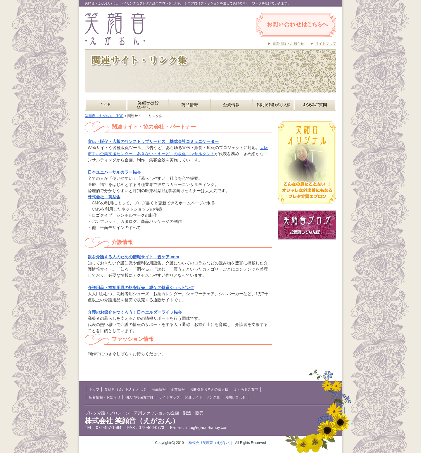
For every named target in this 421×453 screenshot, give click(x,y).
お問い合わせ (235, 397)
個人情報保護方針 (139, 397)
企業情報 (231, 105)
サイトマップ (325, 44)
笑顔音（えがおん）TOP (104, 116)
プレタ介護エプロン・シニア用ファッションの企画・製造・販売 (144, 413)
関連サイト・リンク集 (202, 397)
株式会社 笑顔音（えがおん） (132, 421)
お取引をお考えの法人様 (273, 105)
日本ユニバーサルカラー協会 (114, 172)
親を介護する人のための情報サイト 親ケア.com (133, 256)
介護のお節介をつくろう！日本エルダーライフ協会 (135, 312)
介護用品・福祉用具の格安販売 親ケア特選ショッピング (141, 287)
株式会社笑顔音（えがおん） (211, 443)
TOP (106, 105)
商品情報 (189, 105)
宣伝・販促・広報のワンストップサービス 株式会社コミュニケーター (153, 141)
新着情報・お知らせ (288, 44)
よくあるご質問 (315, 105)
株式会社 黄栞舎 (104, 196)
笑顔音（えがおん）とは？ (148, 105)
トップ (94, 389)
